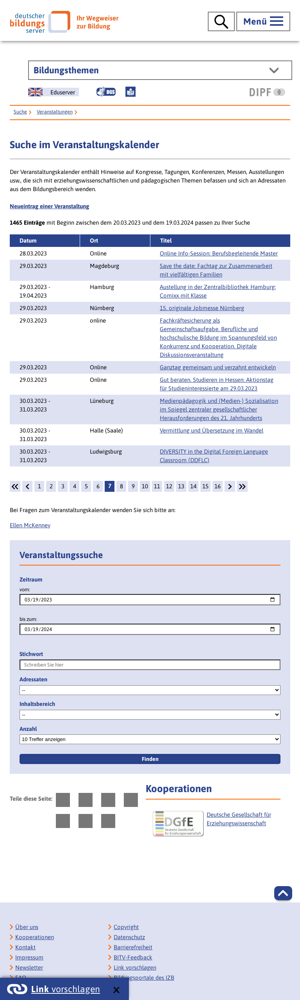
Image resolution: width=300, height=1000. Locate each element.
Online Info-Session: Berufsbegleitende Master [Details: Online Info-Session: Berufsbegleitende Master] (219, 253)
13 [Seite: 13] (181, 486)
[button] (283, 893)
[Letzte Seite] (242, 486)
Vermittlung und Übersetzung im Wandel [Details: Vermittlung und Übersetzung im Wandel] (211, 430)
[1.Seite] (15, 486)
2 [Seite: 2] (51, 486)
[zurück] (27, 486)
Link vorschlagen (135, 967)
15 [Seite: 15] (205, 486)
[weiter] (230, 486)
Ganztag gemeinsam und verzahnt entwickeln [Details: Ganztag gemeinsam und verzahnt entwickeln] (218, 367)
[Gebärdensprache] (105, 92)
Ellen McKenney (30, 525)
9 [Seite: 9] (133, 486)
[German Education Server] (53, 92)
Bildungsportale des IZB (144, 977)
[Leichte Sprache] (130, 92)
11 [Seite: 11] (157, 486)
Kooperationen (34, 937)
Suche (20, 112)
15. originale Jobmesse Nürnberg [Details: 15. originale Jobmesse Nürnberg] (202, 308)
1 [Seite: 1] (39, 486)
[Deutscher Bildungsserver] (64, 22)
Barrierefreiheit (133, 947)
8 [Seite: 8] (121, 486)
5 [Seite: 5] (86, 486)
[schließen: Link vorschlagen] (116, 990)
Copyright (126, 927)
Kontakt (25, 947)
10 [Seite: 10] (145, 486)
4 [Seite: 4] (74, 486)
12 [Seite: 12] (169, 486)
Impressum (29, 957)
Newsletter (29, 967)
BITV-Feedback (133, 957)
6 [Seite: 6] (98, 486)
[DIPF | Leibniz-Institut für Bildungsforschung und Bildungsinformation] (267, 92)
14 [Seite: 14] (193, 486)
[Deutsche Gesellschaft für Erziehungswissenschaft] (215, 827)
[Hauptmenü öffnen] (263, 21)
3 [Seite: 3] (62, 486)
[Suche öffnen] (221, 21)
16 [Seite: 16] (217, 486)
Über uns (26, 927)
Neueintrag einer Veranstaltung (49, 206)
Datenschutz (129, 937)
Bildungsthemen (66, 70)
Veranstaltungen (55, 112)
